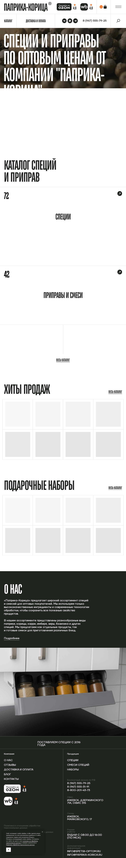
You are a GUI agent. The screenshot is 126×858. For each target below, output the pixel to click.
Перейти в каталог (112, 133)
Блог (7, 777)
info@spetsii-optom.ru (77, 853)
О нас (8, 760)
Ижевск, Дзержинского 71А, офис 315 (86, 802)
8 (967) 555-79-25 (79, 783)
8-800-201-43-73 (78, 790)
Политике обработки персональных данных (20, 845)
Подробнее (11, 638)
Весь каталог (63, 360)
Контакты (12, 782)
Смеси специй (73, 766)
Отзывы (10, 765)
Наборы (73, 772)
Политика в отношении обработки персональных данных (22, 826)
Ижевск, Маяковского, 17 (80, 818)
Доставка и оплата (13, 771)
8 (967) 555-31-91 (78, 787)
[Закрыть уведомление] (42, 832)
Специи (73, 760)
